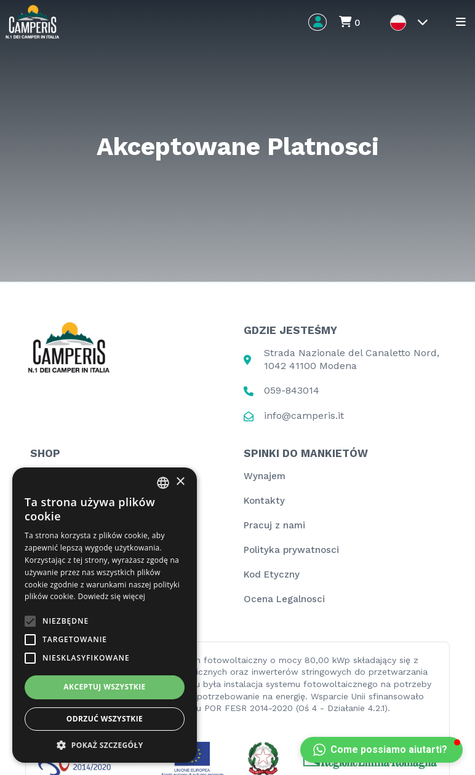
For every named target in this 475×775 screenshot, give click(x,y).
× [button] (180, 482)
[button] (381, 750)
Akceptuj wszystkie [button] (104, 687)
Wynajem (264, 476)
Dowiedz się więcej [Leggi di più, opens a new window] (111, 596)
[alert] (104, 615)
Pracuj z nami (274, 525)
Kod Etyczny (272, 574)
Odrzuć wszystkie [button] (104, 718)
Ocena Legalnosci (284, 599)
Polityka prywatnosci (291, 549)
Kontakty (264, 500)
